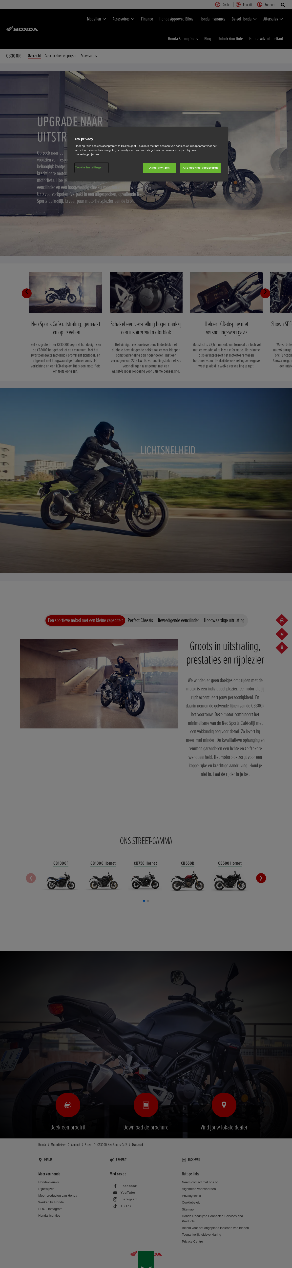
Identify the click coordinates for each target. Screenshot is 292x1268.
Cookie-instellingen (89, 167)
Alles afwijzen (159, 167)
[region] (147, 154)
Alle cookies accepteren (200, 167)
